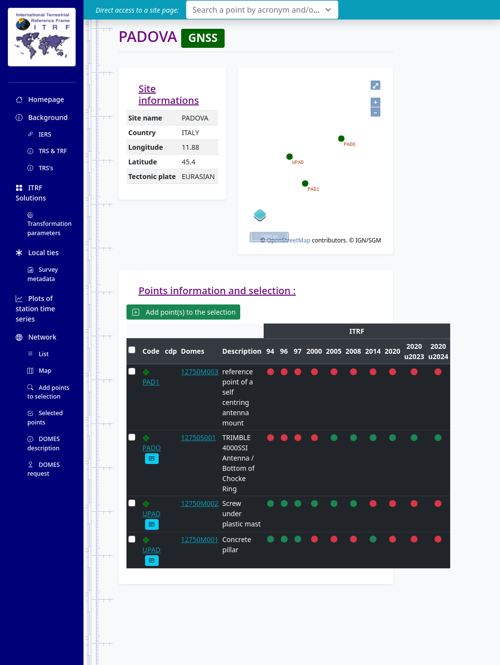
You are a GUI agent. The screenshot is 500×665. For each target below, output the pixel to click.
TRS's (40, 168)
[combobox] (262, 9)
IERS (39, 134)
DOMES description (43, 443)
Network (36, 337)
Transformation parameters (49, 224)
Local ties (37, 252)
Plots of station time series (35, 308)
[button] (152, 458)
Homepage (40, 99)
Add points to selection (48, 392)
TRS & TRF (47, 151)
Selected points (45, 417)
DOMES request (43, 469)
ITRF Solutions (31, 192)
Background (42, 117)
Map (39, 370)
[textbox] (256, 10)
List (38, 354)
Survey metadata (42, 273)
